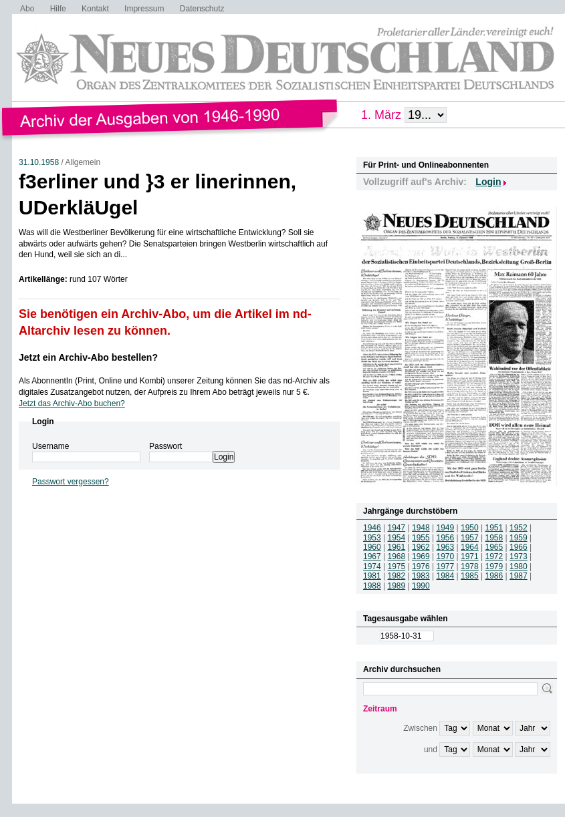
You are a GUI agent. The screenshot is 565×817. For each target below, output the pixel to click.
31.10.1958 (39, 162)
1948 (421, 527)
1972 (494, 556)
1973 (519, 556)
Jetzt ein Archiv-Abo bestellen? (88, 357)
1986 (494, 576)
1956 (446, 537)
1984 (446, 576)
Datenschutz (202, 8)
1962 (421, 547)
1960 (372, 547)
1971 (470, 556)
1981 (372, 576)
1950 (470, 527)
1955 (421, 537)
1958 (494, 537)
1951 (494, 527)
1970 (446, 556)
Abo (27, 8)
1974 (372, 566)
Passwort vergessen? (70, 481)
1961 (397, 547)
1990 (421, 586)
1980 (519, 566)
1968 (397, 556)
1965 (494, 547)
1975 (397, 566)
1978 (470, 566)
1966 (519, 547)
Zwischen (420, 728)
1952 (519, 527)
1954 (397, 537)
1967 (372, 556)
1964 (470, 547)
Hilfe (58, 8)
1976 (421, 566)
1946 (372, 527)
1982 (397, 576)
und (430, 749)
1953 (372, 537)
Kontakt (95, 8)
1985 (470, 576)
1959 (519, 537)
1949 (446, 527)
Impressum (144, 8)
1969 (421, 556)
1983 (421, 576)
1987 (519, 576)
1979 (494, 566)
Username (50, 446)
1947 (397, 527)
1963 (446, 547)
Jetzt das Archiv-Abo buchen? (72, 403)
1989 (397, 586)
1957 (470, 537)
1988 (372, 586)
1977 (446, 566)
